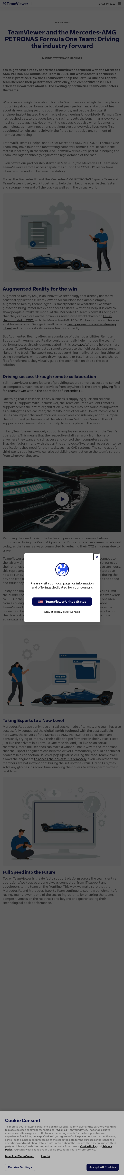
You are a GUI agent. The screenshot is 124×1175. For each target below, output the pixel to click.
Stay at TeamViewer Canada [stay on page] (62, 612)
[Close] (96, 556)
